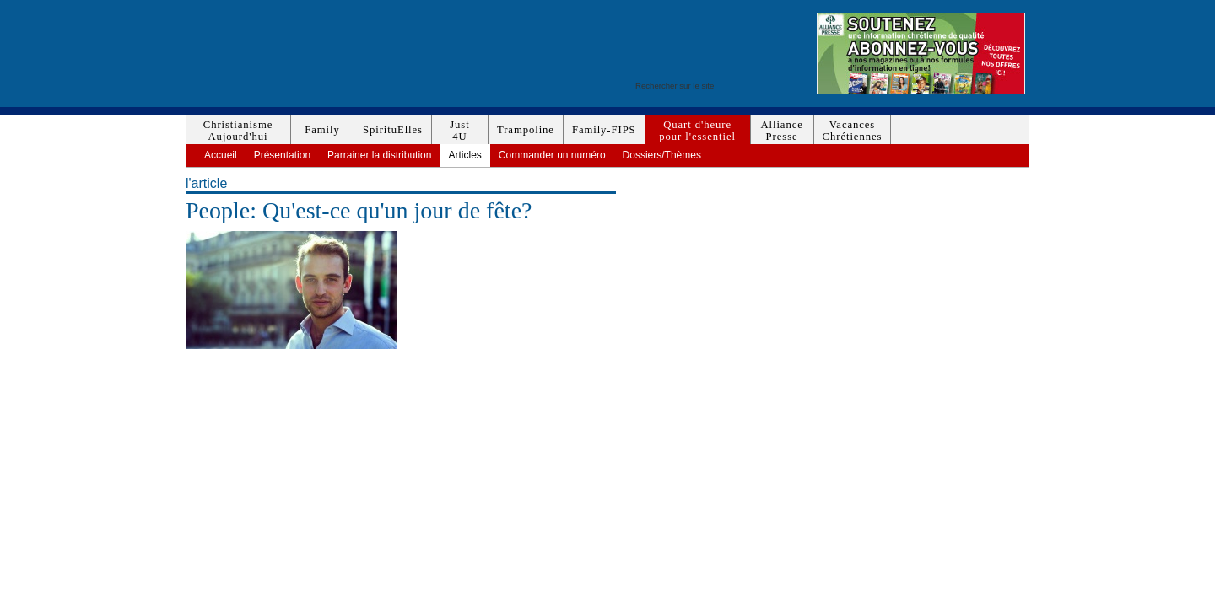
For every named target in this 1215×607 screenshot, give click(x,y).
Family (322, 130)
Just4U (459, 130)
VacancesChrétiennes (853, 130)
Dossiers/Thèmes (662, 155)
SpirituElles (393, 130)
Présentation (282, 155)
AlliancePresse (781, 130)
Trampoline (525, 130)
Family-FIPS (604, 130)
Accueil (220, 155)
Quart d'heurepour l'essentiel (697, 130)
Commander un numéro (552, 155)
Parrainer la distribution (379, 155)
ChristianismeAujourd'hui (238, 130)
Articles (464, 155)
